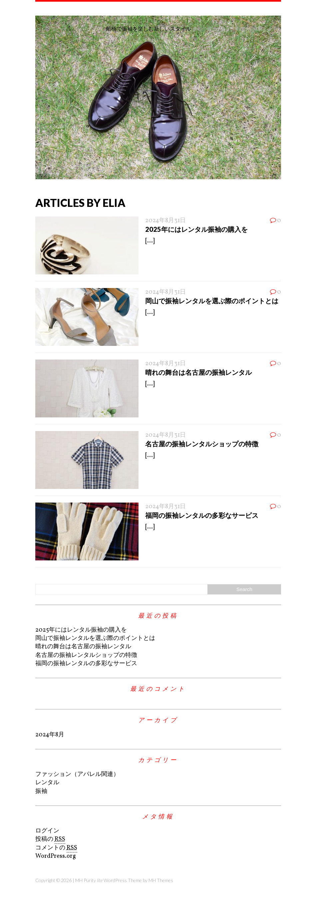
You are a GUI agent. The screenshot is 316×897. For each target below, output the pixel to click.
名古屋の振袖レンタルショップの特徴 (201, 444)
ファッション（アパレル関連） (77, 774)
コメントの (56, 848)
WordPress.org (55, 856)
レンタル (47, 783)
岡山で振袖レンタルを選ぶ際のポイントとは (211, 301)
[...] (150, 241)
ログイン (47, 831)
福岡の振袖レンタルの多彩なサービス (201, 515)
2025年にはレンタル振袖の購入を (196, 229)
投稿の (50, 839)
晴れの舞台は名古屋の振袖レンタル (198, 372)
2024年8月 (49, 735)
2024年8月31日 (165, 221)
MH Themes (161, 880)
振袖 (41, 791)
